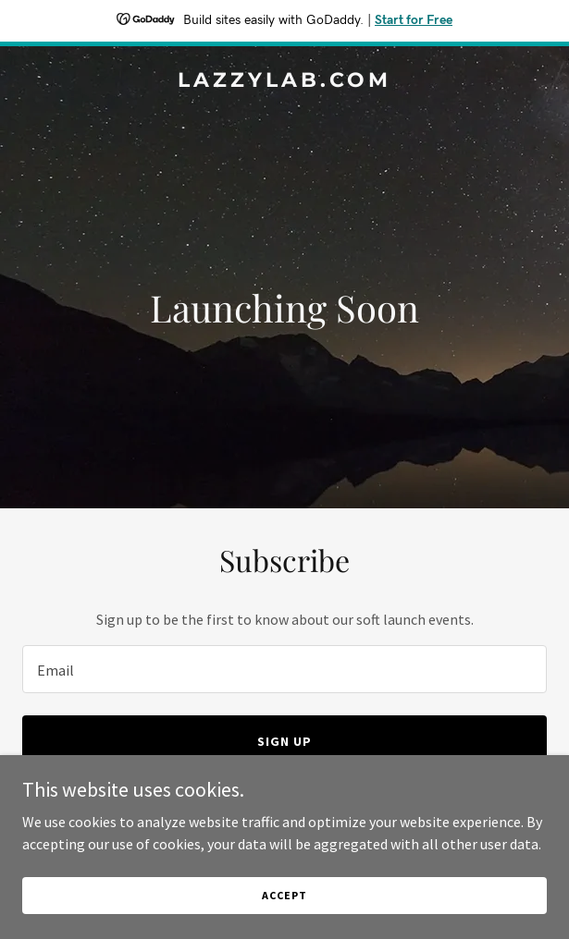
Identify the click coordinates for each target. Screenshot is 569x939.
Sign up (284, 741)
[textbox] (284, 669)
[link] (284, 81)
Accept (284, 895)
